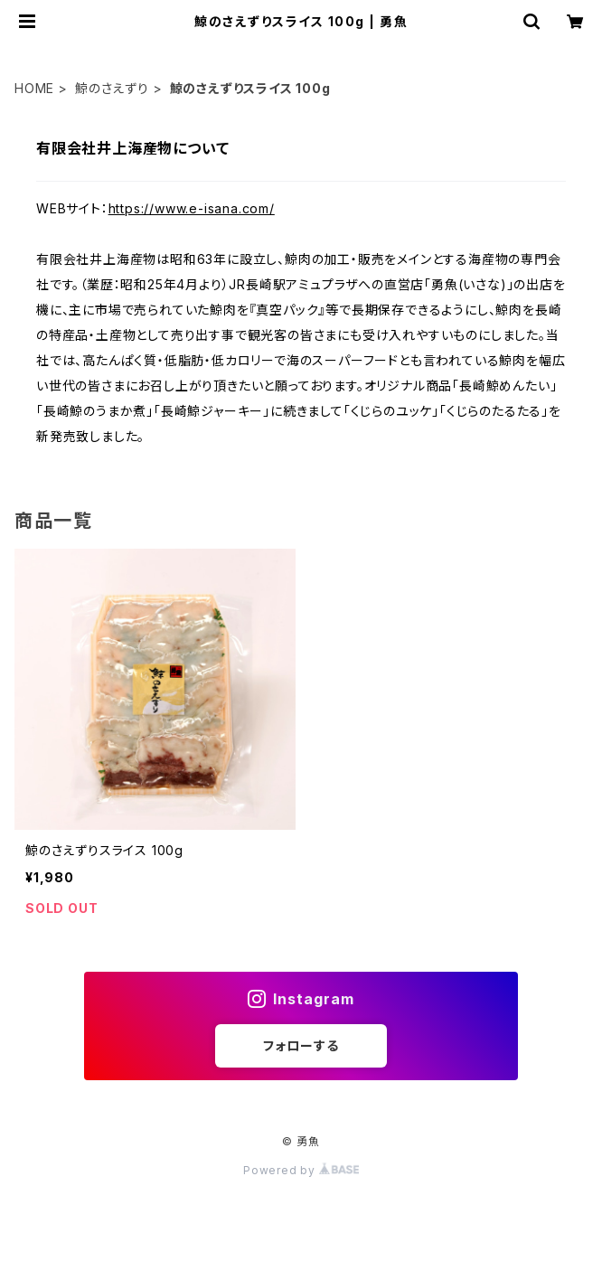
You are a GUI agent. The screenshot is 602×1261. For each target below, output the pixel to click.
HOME (34, 88)
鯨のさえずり (112, 88)
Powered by (301, 1170)
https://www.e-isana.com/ (191, 208)
